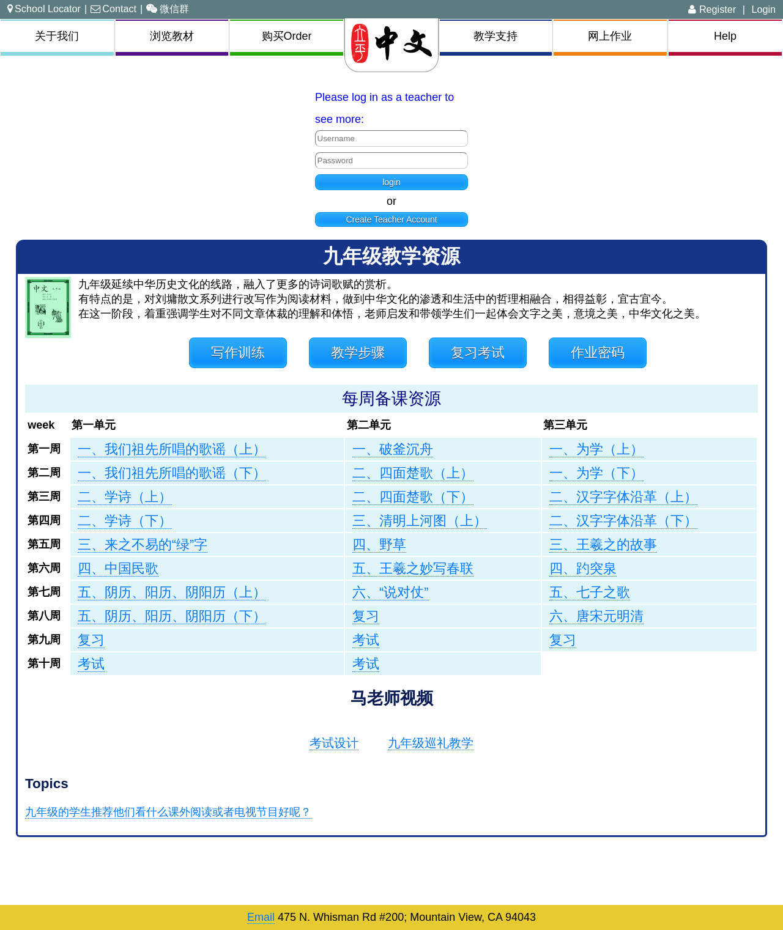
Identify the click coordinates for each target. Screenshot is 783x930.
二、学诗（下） (125, 520)
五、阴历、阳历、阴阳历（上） (172, 592)
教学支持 (495, 36)
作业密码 (598, 352)
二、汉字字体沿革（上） (623, 496)
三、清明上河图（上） (419, 520)
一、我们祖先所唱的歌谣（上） (172, 449)
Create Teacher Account (391, 219)
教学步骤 (358, 352)
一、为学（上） (596, 449)
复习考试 (478, 352)
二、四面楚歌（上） (412, 473)
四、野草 (379, 544)
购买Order (287, 36)
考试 (365, 640)
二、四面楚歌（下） (412, 496)
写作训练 (238, 352)
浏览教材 (172, 36)
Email (261, 917)
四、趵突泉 (583, 568)
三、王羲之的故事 (603, 544)
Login (763, 9)
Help (725, 36)
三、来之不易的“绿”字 (142, 544)
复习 (365, 616)
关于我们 (57, 36)
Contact (113, 8)
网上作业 (610, 36)
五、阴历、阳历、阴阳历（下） (172, 616)
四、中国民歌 (118, 568)
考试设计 (334, 743)
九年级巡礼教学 (430, 743)
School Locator (44, 8)
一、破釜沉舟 (392, 449)
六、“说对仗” (390, 592)
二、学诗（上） (125, 496)
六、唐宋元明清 (596, 616)
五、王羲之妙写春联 (412, 568)
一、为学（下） (596, 473)
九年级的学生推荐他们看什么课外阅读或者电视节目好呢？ (168, 812)
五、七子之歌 (589, 592)
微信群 (167, 8)
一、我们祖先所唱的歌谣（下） (172, 473)
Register (712, 9)
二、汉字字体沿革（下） (623, 520)
